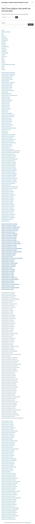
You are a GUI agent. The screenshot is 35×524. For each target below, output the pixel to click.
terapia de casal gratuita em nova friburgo (9, 378)
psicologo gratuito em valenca (7, 344)
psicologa (3, 62)
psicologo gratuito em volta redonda (8, 307)
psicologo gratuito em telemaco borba (8, 466)
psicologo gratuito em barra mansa (8, 316)
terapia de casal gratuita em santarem (8, 180)
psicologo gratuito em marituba (7, 198)
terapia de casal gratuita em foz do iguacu (9, 483)
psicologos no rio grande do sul (7, 141)
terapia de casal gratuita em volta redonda (9, 370)
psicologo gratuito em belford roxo (8, 300)
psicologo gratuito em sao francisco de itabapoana (11, 354)
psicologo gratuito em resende (7, 329)
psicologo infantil (4, 92)
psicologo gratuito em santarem (7, 216)
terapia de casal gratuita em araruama (8, 391)
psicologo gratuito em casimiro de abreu (9, 351)
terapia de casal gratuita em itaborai (8, 373)
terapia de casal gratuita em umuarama (9, 504)
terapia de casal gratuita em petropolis (8, 369)
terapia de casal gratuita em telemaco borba (10, 515)
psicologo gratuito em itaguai (7, 331)
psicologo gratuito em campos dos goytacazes (10, 298)
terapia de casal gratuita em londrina (8, 474)
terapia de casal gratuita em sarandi (8, 502)
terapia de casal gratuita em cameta (8, 171)
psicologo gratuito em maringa (7, 426)
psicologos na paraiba (5, 105)
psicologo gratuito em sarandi (7, 453)
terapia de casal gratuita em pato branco (9, 512)
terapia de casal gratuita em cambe (8, 505)
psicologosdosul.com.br (6, 129)
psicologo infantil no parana (6, 145)
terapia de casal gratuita (6, 185)
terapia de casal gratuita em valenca (8, 408)
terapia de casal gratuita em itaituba (8, 165)
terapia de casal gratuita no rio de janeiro (9, 357)
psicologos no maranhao (6, 108)
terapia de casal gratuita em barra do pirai (9, 401)
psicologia (3, 69)
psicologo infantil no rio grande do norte (9, 95)
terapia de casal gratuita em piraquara (8, 501)
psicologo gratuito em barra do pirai (8, 338)
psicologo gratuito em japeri (6, 336)
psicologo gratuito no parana (7, 421)
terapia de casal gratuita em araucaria (8, 488)
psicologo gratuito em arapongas (7, 450)
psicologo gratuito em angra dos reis (8, 318)
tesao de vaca (4, 56)
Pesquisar (3, 22)
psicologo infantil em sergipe (7, 83)
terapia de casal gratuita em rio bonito (8, 411)
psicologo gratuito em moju (6, 189)
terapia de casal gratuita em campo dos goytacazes (11, 364)
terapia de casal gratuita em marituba (8, 162)
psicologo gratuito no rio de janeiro (8, 292)
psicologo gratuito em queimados (7, 326)
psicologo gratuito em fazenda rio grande (9, 440)
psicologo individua (5, 80)
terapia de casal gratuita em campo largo (9, 494)
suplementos (3, 51)
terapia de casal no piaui (6, 126)
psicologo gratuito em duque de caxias (8, 295)
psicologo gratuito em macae (7, 308)
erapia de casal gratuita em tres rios (9, 406)
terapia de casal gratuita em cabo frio (8, 375)
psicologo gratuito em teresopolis (7, 321)
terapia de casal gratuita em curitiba (8, 473)
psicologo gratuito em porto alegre (8, 72)
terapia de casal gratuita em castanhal (8, 175)
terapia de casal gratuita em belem (8, 183)
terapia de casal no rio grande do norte (8, 127)
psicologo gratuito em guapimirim (8, 349)
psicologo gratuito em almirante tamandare (9, 448)
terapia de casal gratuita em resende (8, 393)
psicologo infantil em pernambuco (8, 82)
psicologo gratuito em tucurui (7, 193)
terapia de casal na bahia (6, 118)
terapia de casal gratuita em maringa (8, 476)
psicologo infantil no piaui (6, 93)
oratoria (3, 66)
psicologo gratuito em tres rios (7, 342)
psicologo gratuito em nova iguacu (8, 297)
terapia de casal (4, 38)
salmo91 (3, 61)
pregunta (3, 54)
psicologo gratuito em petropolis (7, 305)
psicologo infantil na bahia (6, 85)
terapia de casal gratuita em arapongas (9, 499)
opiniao (2, 67)
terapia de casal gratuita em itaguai (8, 395)
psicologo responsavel (5, 96)
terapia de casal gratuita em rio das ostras (9, 387)
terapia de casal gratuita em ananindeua (9, 181)
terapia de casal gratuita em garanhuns (9, 170)
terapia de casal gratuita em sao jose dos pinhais (10, 481)
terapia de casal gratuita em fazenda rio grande (10, 491)
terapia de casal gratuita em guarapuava (9, 486)
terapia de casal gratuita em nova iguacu (9, 362)
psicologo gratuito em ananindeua (8, 217)
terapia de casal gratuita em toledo (8, 489)
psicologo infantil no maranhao (7, 90)
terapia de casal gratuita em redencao (8, 155)
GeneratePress (28, 522)
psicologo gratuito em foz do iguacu (8, 432)
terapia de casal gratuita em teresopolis (9, 385)
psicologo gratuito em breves (7, 196)
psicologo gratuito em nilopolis (7, 325)
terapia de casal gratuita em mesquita (8, 383)
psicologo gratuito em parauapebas (8, 214)
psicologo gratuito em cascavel (7, 429)
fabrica (2, 57)
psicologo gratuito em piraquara (7, 452)
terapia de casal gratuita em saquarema (9, 403)
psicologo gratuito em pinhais (7, 447)
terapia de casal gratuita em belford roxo (9, 365)
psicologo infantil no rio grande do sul (8, 142)
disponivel (3, 43)
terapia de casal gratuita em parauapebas (9, 178)
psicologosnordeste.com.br (6, 77)
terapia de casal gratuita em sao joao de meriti (10, 367)
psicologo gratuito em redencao (7, 191)
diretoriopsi (3, 36)
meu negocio (3, 49)
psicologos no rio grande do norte (8, 114)
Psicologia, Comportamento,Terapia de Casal (14, 2)
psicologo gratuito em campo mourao (8, 458)
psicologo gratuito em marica (7, 313)
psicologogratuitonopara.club (7, 149)
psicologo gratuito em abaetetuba (8, 209)
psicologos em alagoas (5, 98)
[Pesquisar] (16, 17)
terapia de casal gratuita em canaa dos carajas (10, 152)
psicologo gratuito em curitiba (7, 75)
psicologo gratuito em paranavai (7, 461)
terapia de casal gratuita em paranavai (8, 510)
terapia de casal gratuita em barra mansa (9, 380)
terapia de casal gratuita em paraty (8, 416)
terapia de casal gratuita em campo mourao (9, 507)
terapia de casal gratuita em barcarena (8, 168)
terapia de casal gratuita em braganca (8, 163)
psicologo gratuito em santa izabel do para (9, 186)
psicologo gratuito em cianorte (7, 465)
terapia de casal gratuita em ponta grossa (9, 478)
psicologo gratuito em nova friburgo (8, 315)
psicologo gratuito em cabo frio (7, 312)
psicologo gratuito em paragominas (8, 194)
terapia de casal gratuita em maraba (8, 176)
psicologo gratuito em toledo (7, 439)
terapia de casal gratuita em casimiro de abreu (10, 414)
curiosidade (3, 41)
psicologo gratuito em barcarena (7, 204)
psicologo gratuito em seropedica (7, 341)
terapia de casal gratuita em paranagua (9, 492)
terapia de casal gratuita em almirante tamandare (11, 497)
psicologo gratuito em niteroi (7, 302)
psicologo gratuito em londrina (7, 424)
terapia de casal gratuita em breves (8, 160)
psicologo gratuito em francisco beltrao (9, 460)
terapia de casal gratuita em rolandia (8, 518)
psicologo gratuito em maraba (7, 212)
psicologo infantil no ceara (6, 88)
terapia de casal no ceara (6, 123)
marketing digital (4, 53)
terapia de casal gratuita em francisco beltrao (10, 509)
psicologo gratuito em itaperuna (7, 334)
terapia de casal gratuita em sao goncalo (9, 359)
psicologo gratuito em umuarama (7, 455)
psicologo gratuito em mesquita (7, 320)
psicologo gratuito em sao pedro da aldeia (9, 333)
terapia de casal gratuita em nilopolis (8, 388)
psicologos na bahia (5, 103)
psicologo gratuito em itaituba (7, 201)
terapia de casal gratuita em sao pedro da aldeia (10, 396)
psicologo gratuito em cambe (7, 457)
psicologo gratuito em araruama (7, 328)
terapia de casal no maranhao (7, 124)
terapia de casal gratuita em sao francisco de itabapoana (12, 418)
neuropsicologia (4, 39)
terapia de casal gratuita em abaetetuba (9, 173)
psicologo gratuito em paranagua (7, 442)
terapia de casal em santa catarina (8, 136)
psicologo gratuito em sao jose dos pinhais (9, 430)
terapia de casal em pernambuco (7, 116)
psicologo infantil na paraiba (6, 87)
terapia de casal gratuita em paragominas (9, 158)
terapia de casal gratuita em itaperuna (8, 398)
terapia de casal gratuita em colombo (8, 484)
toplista (2, 30)
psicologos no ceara (5, 106)
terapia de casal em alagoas (6, 113)
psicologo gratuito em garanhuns (7, 206)
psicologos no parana (5, 147)
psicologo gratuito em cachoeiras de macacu (10, 346)
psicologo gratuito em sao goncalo (8, 294)
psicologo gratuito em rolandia (7, 470)
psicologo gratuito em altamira (7, 202)
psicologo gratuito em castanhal (7, 211)
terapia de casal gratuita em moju (7, 154)
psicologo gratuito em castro (7, 468)
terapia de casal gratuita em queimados (9, 390)
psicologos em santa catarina (7, 137)
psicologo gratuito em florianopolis (8, 74)
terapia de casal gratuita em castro (8, 517)
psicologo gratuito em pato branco (8, 463)
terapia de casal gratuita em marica (8, 377)
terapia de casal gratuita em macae (8, 372)
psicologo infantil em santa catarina (8, 134)
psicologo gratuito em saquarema (8, 339)
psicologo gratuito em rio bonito (7, 347)
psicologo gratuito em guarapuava (8, 435)
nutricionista (3, 44)
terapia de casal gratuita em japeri (8, 400)
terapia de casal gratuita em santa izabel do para (10, 150)
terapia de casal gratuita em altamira (8, 167)
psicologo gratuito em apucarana (7, 445)
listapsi (2, 35)
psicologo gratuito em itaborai (7, 310)
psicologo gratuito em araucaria (7, 437)
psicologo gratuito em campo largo (8, 443)
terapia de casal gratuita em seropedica (9, 404)
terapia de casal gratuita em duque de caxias (10, 360)
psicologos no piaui (5, 110)
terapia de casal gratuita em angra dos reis (9, 382)
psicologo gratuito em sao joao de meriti (9, 303)
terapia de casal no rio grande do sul (8, 139)
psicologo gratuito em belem (7, 219)
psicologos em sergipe (5, 101)
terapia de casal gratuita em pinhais (8, 496)
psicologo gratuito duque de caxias (8, 64)
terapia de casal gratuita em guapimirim (9, 413)
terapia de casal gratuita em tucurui (8, 157)
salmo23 (3, 59)
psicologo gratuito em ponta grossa (8, 427)
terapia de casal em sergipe (6, 119)
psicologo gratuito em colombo (7, 434)
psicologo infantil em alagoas (7, 79)
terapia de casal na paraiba (6, 121)
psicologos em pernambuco (6, 100)
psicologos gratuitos (5, 220)
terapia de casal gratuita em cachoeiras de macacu (11, 409)
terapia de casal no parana (6, 144)
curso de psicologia (5, 46)
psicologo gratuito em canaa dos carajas (9, 188)
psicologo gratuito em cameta (7, 207)
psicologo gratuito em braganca (7, 199)
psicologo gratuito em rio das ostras (8, 323)
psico (2, 33)
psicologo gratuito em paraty (7, 352)
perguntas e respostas (5, 31)
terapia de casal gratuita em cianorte (8, 514)
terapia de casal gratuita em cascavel (8, 479)
